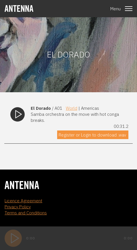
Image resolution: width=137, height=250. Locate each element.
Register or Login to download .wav (92, 135)
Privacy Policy (18, 206)
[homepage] (19, 8)
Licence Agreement (23, 200)
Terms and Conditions (26, 213)
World (71, 108)
